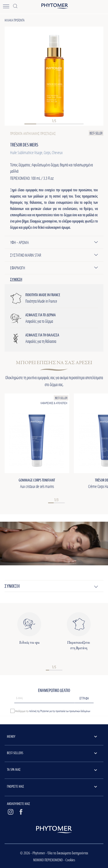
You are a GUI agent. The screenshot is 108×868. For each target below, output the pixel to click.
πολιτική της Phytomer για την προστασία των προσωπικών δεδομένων (59, 711)
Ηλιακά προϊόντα (15, 20)
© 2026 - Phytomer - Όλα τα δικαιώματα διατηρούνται (54, 853)
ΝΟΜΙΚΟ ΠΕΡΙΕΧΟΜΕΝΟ (48, 859)
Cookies (70, 859)
